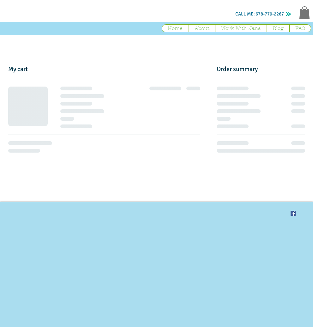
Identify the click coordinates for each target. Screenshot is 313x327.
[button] (304, 12)
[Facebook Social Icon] (293, 213)
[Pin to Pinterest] (276, 213)
